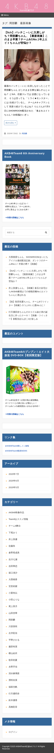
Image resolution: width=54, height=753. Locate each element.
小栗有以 (13, 593)
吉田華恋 (13, 566)
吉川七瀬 (13, 559)
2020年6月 (14, 480)
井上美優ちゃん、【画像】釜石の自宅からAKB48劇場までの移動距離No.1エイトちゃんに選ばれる (28, 291)
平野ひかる (14, 640)
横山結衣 (13, 653)
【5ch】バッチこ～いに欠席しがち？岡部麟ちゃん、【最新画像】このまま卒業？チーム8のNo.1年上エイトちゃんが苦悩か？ (28, 276)
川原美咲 (13, 626)
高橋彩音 (13, 707)
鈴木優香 (13, 700)
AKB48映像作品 (16, 512)
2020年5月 (14, 487)
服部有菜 (13, 646)
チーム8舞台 (15, 526)
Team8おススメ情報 (18, 519)
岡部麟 (24, 134)
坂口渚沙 (13, 572)
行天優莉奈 (14, 693)
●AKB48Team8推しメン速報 (17, 446)
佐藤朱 (12, 546)
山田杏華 (13, 613)
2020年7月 (14, 474)
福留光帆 (13, 687)
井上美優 (13, 539)
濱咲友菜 (13, 680)
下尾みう (13, 532)
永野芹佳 (13, 666)
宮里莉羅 (13, 586)
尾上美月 (13, 606)
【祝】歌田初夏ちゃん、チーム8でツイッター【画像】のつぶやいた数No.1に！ (29, 303)
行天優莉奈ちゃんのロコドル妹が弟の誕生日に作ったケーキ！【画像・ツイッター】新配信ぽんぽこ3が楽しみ (28, 315)
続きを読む (10, 123)
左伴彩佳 (13, 633)
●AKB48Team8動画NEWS (16, 451)
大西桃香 (13, 579)
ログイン (13, 732)
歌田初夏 (13, 660)
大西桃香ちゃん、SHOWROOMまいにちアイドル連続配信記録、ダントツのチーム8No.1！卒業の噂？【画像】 (28, 260)
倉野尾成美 (14, 552)
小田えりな (14, 599)
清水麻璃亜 (14, 673)
